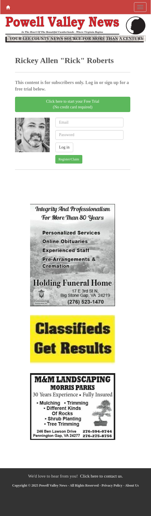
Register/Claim (68, 159)
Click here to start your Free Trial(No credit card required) (72, 104)
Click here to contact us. (101, 476)
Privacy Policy (112, 485)
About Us (132, 485)
